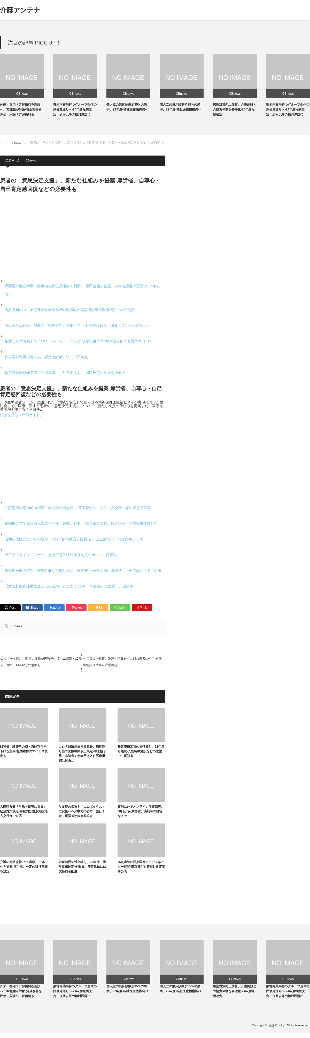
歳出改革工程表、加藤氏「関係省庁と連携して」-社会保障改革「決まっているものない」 (78, 325)
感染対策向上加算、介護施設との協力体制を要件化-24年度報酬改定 (234, 109)
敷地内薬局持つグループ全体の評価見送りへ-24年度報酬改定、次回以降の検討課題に (75, 109)
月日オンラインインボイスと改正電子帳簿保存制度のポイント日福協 (61, 555)
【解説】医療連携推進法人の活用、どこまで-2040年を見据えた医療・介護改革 (69, 586)
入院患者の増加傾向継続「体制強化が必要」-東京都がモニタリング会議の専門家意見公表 (78, 508)
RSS (6, 1031)
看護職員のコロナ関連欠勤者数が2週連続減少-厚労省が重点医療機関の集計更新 (69, 310)
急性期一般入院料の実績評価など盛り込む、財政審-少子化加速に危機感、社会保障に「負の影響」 (85, 571)
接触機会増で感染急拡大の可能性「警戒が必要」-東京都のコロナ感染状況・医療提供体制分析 (81, 523)
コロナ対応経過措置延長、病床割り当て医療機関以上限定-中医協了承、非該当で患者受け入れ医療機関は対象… (82, 754)
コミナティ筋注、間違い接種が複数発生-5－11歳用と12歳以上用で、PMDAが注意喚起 (40, 663)
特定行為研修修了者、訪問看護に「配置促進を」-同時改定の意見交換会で (65, 373)
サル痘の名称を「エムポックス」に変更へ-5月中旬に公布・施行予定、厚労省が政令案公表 (82, 812)
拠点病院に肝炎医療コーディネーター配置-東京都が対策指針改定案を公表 (141, 867)
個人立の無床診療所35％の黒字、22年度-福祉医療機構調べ (127, 993)
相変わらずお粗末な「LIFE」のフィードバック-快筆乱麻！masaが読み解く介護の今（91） (79, 341)
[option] (26, 85)
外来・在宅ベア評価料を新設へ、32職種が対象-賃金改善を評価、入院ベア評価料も (21, 109)
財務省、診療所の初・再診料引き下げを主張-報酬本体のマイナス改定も (24, 752)
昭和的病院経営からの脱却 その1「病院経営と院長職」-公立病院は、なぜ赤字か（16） (76, 539)
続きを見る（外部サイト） (21, 415)
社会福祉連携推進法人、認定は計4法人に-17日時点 (46, 357)
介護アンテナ (20, 9)
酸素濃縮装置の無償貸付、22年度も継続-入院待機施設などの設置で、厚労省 (141, 752)
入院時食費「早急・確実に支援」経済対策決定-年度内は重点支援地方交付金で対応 (24, 812)
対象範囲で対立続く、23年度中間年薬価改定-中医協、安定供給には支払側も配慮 (82, 867)
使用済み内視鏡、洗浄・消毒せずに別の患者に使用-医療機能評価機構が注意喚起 (123, 663)
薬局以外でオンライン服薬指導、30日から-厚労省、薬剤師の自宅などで (141, 812)
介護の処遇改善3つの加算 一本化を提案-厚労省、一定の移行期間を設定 (24, 867)
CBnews (22, 93)
